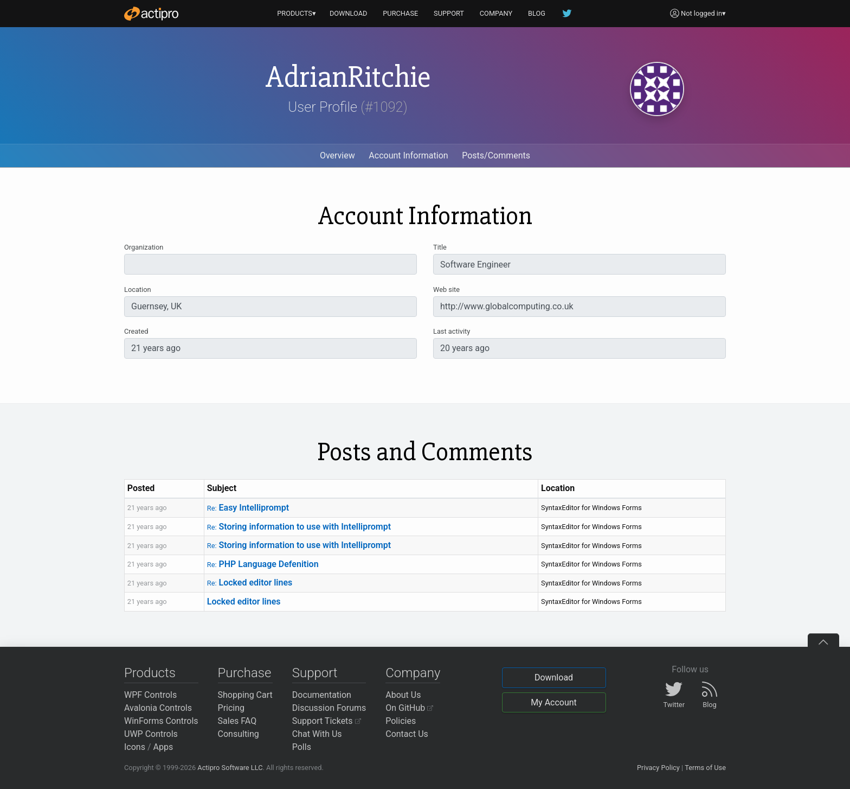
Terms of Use (705, 767)
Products (150, 672)
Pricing (231, 708)
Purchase (245, 672)
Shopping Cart (245, 695)
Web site (446, 289)
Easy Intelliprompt (248, 507)
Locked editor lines (250, 582)
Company (412, 672)
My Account (554, 702)
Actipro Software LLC (229, 767)
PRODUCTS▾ (296, 13)
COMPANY (496, 13)
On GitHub (409, 708)
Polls (301, 747)
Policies (400, 721)
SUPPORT (449, 13)
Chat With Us (317, 734)
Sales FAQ (237, 721)
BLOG (536, 13)
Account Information (408, 155)
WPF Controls (150, 695)
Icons (134, 747)
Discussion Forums (329, 708)
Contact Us (406, 734)
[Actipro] (151, 13)
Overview (337, 155)
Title (440, 247)
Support (315, 672)
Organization (143, 247)
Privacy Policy (658, 767)
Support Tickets (326, 721)
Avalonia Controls (158, 708)
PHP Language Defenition (263, 564)
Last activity (451, 331)
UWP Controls (151, 734)
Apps (163, 747)
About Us (403, 695)
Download (554, 677)
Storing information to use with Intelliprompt (299, 526)
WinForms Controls (161, 721)
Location (137, 289)
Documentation (321, 695)
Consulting (238, 734)
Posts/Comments (496, 155)
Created (136, 331)
